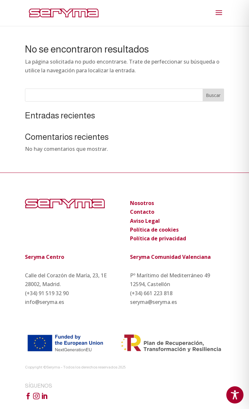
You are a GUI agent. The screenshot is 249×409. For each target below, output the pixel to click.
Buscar (213, 95)
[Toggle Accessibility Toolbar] (235, 395)
